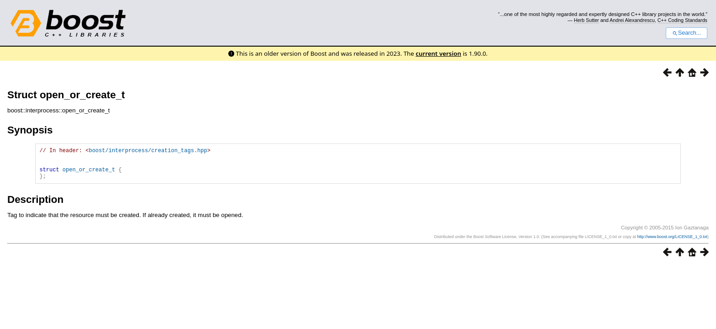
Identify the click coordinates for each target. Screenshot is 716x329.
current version (438, 53)
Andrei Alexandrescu (632, 20)
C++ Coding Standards (682, 20)
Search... (686, 33)
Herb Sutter (586, 20)
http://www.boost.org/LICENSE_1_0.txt (672, 243)
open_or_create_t (89, 175)
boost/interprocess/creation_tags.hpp (148, 151)
